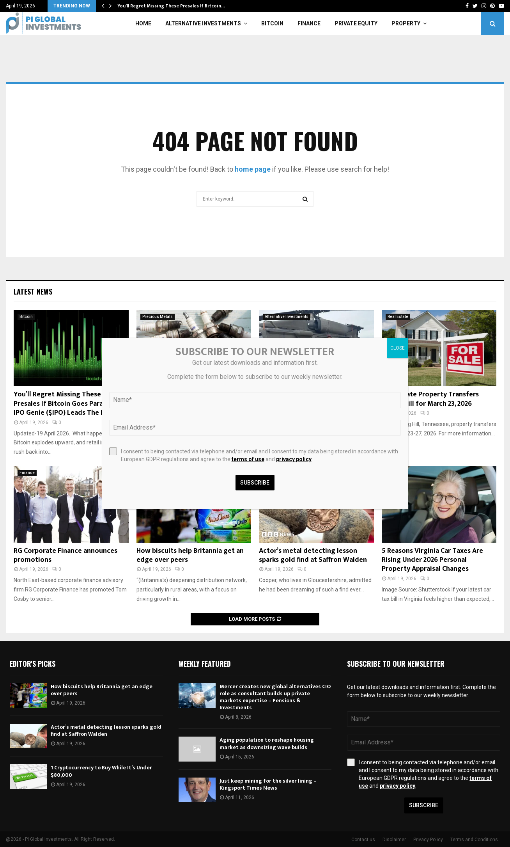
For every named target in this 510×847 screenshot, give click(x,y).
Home (143, 23)
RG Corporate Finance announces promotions (65, 555)
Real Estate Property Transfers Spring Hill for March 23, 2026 (430, 399)
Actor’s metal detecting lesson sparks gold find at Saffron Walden (313, 555)
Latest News (33, 291)
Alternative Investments (203, 23)
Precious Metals (157, 316)
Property (405, 23)
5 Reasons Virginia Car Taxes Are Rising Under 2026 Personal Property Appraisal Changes (432, 560)
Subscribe (423, 805)
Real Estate (398, 316)
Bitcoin (272, 23)
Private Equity (356, 23)
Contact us (363, 839)
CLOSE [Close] (397, 348)
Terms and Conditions (474, 839)
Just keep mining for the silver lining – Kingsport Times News (268, 784)
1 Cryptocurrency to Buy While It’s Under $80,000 (101, 771)
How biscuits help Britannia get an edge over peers (190, 555)
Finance (309, 23)
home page (253, 169)
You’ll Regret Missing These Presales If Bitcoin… (171, 6)
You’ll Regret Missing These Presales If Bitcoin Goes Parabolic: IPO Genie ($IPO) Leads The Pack (67, 404)
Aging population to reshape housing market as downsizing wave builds (267, 743)
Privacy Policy (428, 839)
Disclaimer (394, 839)
